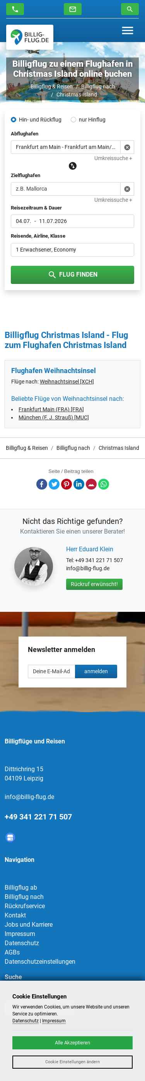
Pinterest (66, 484)
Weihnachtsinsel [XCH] (67, 381)
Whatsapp (103, 484)
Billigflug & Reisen (52, 86)
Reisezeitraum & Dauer (36, 208)
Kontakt (15, 915)
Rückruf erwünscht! (94, 584)
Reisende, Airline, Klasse (38, 236)
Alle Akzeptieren (72, 1043)
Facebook (41, 484)
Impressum (20, 933)
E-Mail (91, 484)
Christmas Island (76, 94)
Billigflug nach (98, 86)
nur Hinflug (92, 120)
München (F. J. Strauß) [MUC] (54, 417)
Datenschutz (22, 943)
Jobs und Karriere (29, 924)
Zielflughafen (25, 175)
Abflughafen (24, 134)
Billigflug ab (21, 887)
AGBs (12, 952)
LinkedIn (78, 484)
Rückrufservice (25, 906)
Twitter (54, 484)
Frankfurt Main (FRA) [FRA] (51, 409)
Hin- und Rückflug (40, 120)
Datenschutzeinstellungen (40, 961)
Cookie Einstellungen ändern (72, 1061)
